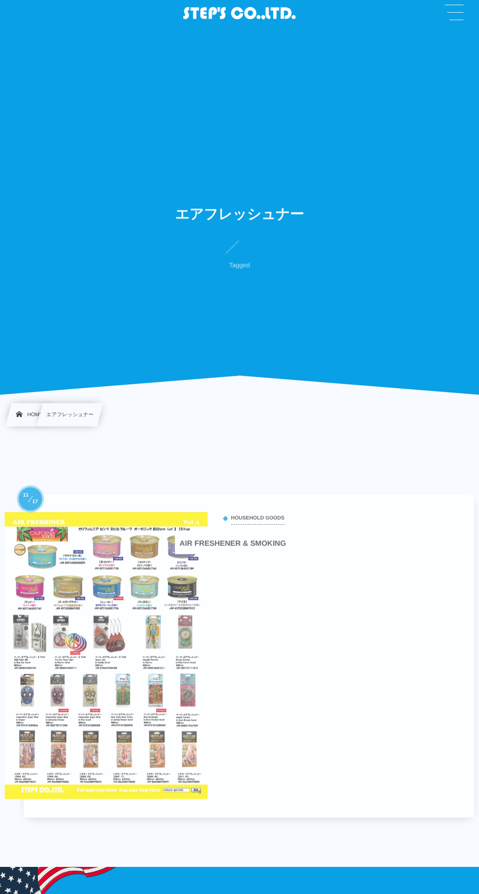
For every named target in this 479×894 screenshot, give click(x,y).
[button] (454, 12)
